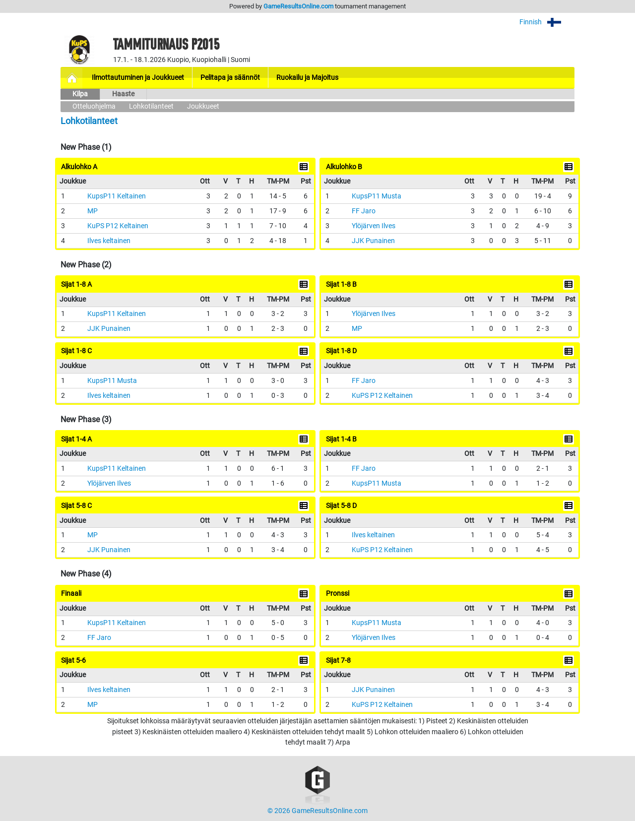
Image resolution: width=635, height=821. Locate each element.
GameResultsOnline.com (298, 6)
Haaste (123, 94)
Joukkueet (203, 106)
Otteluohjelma (94, 106)
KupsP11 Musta (376, 196)
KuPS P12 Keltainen (117, 226)
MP (92, 211)
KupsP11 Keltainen (116, 196)
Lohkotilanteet (151, 106)
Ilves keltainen (108, 241)
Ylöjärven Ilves (373, 226)
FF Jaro (364, 211)
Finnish (546, 22)
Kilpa (80, 94)
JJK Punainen (373, 241)
